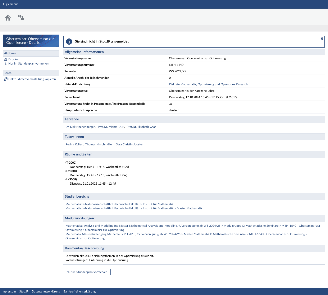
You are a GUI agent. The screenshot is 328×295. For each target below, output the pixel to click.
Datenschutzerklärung (46, 291)
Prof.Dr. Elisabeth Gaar (141, 127)
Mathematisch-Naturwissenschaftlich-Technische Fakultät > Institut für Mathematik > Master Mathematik (133, 208)
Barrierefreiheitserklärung (79, 291)
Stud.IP (23, 291)
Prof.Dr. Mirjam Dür (111, 127)
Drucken (13, 59)
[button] (322, 38)
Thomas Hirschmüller (99, 144)
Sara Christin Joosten (130, 144)
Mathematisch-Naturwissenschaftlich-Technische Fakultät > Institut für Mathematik (119, 204)
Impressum (9, 291)
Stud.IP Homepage (311, 14)
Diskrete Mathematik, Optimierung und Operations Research (208, 84)
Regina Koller (74, 144)
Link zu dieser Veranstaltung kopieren (32, 79)
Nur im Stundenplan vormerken (28, 63)
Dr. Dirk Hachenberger (80, 127)
